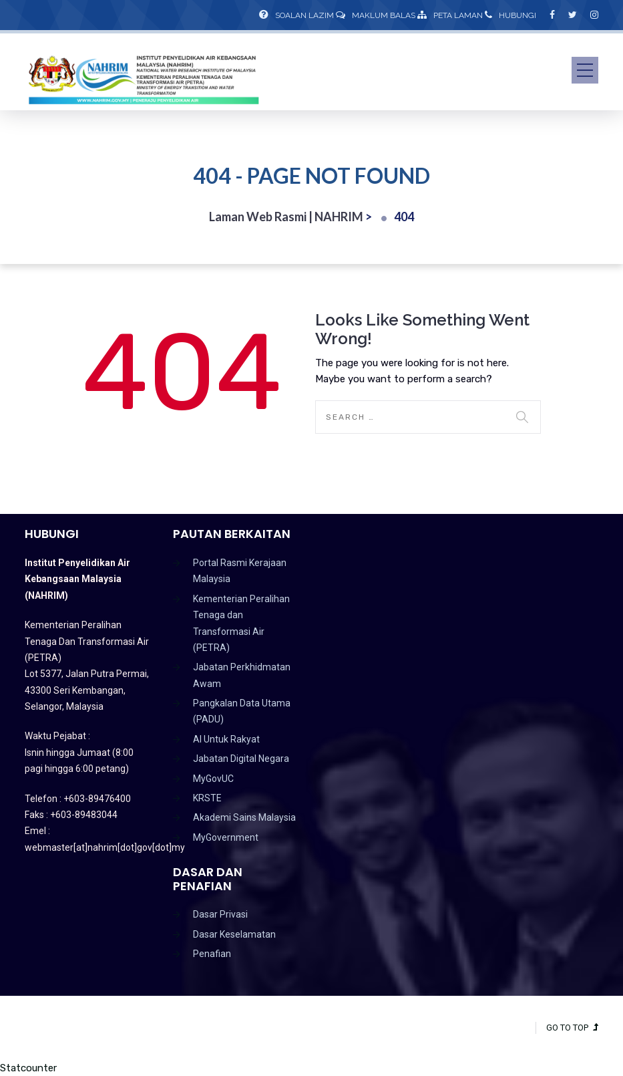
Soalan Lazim (296, 15)
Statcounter (28, 1068)
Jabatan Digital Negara (241, 758)
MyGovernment (225, 837)
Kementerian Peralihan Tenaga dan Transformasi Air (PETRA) (241, 623)
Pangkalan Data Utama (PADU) (241, 711)
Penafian (212, 953)
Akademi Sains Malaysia (244, 817)
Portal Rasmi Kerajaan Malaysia (239, 570)
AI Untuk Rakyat (226, 739)
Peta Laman (450, 15)
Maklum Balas (375, 15)
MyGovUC (213, 778)
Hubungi (510, 15)
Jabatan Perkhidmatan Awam (241, 675)
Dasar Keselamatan (234, 934)
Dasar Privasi (220, 914)
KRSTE (207, 798)
